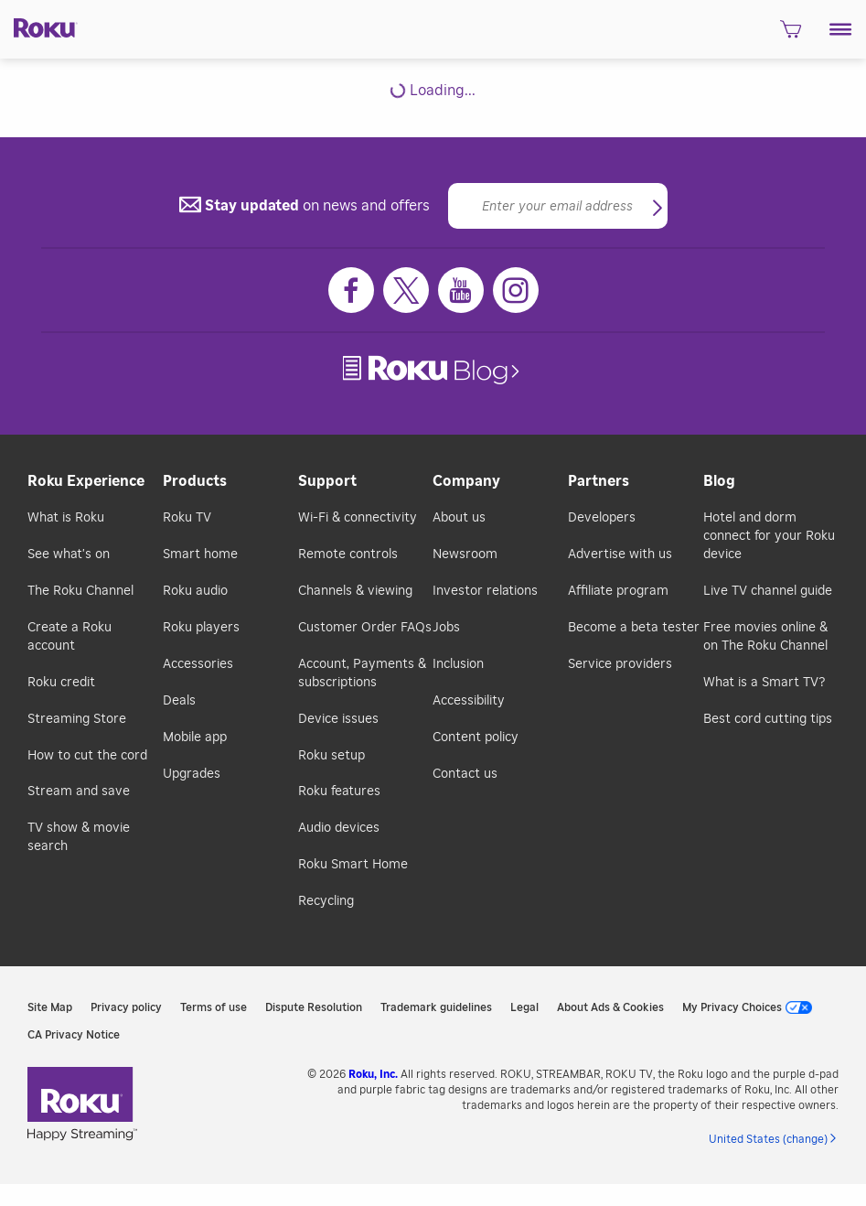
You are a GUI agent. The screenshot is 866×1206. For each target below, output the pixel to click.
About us (459, 517)
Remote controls (348, 554)
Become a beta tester (634, 627)
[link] (433, 370)
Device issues (338, 719)
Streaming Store (76, 719)
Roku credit (61, 682)
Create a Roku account (69, 636)
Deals (179, 701)
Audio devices (339, 828)
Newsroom (465, 554)
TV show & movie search (78, 837)
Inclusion (458, 664)
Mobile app (195, 737)
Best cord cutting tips (767, 719)
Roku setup (331, 755)
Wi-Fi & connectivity (357, 517)
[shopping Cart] (790, 34)
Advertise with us (620, 554)
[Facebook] (351, 290)
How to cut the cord (87, 755)
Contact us (465, 774)
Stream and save (78, 791)
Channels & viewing (355, 591)
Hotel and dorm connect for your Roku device (769, 536)
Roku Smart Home (353, 864)
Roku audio (195, 591)
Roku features (339, 791)
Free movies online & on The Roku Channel (765, 636)
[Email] (558, 206)
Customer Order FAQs (365, 627)
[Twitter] (406, 290)
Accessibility (469, 701)
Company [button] (466, 481)
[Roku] (39, 27)
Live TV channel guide (767, 591)
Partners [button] (598, 481)
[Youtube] (461, 290)
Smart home (200, 554)
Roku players (201, 627)
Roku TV (187, 517)
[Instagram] (516, 290)
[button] (841, 29)
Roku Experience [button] (85, 481)
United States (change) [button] (768, 1139)
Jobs (446, 627)
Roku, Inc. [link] (373, 1074)
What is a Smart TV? (764, 682)
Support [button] (327, 481)
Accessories (198, 664)
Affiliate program (618, 591)
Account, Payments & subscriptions (362, 673)
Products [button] (195, 481)
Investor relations (485, 591)
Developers (602, 517)
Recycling (326, 901)
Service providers (620, 664)
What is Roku (65, 517)
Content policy (476, 737)
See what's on (68, 554)
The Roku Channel (80, 591)
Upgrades (191, 774)
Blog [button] (719, 481)
